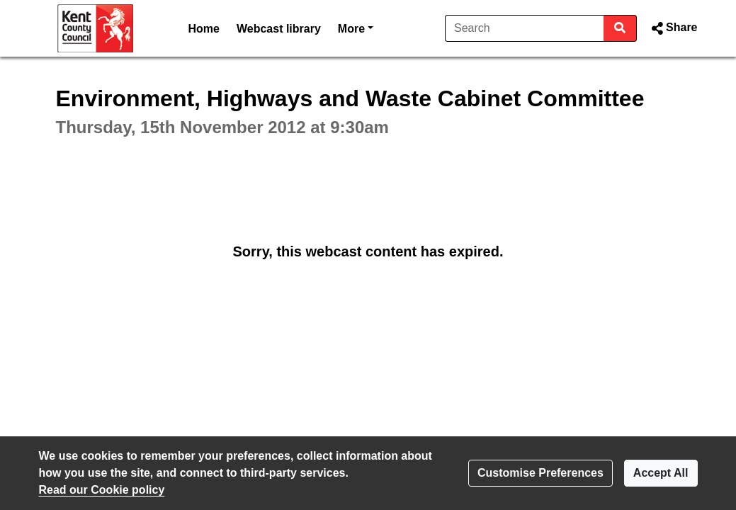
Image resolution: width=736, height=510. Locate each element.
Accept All (661, 473)
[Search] (524, 28)
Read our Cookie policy (102, 490)
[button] (672, 28)
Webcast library (279, 29)
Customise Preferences (540, 473)
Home (204, 29)
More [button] (355, 27)
